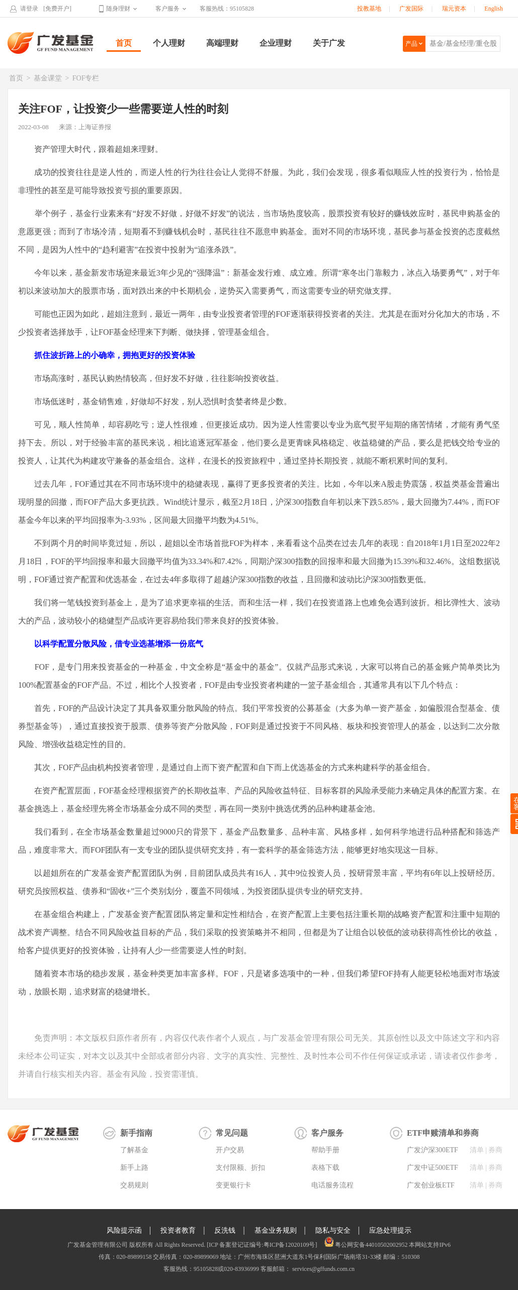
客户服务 (167, 8)
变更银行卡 (233, 1185)
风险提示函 (124, 1230)
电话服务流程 (332, 1185)
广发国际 (411, 8)
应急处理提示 (390, 1230)
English (493, 8)
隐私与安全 (333, 1230)
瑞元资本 (454, 8)
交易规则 (134, 1185)
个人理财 (169, 43)
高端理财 (222, 43)
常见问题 (232, 1133)
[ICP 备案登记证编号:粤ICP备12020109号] (262, 1244)
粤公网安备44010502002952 (371, 1244)
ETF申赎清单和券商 (443, 1133)
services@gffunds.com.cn (323, 1268)
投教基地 (369, 8)
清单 (477, 1150)
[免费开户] (57, 8)
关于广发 (329, 43)
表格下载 (325, 1167)
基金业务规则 (275, 1230)
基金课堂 (48, 78)
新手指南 (136, 1133)
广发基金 (51, 43)
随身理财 (118, 8)
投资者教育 (178, 1230)
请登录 (29, 8)
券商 (495, 1150)
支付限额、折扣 (240, 1167)
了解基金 (134, 1150)
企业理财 (276, 43)
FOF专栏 (86, 78)
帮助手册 (325, 1150)
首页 (124, 43)
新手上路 (134, 1167)
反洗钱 (224, 1230)
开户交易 (230, 1150)
